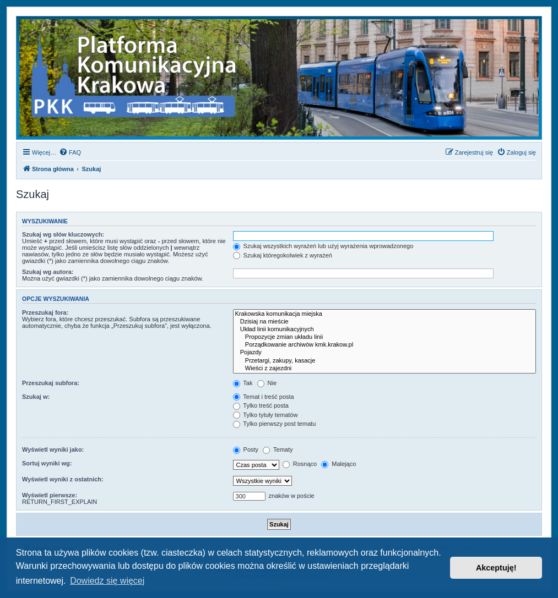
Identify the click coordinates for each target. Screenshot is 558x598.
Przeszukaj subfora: (50, 383)
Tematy (277, 449)
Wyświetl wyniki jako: (53, 449)
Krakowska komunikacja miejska (384, 314)
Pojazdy (384, 352)
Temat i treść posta (263, 396)
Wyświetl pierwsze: (49, 495)
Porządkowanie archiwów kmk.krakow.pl (384, 345)
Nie (267, 383)
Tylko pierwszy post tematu (274, 423)
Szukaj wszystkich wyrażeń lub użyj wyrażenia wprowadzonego (323, 246)
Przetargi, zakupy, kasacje (384, 361)
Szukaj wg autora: (48, 271)
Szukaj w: (36, 396)
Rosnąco (300, 463)
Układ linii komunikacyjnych (384, 329)
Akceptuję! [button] (496, 567)
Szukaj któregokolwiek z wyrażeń (282, 255)
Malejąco (338, 463)
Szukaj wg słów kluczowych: (63, 234)
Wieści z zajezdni (384, 368)
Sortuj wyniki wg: (47, 463)
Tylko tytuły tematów (265, 415)
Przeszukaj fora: (45, 312)
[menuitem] (70, 152)
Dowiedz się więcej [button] (107, 580)
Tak (243, 383)
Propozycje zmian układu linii (384, 337)
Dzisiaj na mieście (384, 322)
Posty (246, 449)
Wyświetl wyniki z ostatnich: (63, 479)
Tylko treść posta (261, 405)
